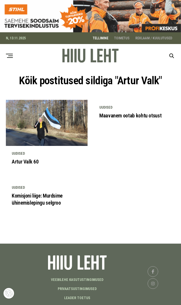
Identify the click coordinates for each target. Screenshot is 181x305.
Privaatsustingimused (77, 288)
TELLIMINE (100, 37)
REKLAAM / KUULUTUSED (153, 37)
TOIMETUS (121, 37)
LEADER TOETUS (77, 297)
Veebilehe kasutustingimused (77, 279)
